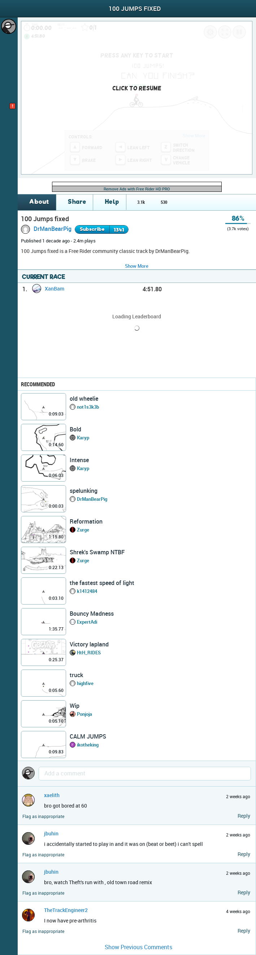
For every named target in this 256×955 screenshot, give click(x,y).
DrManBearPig (52, 229)
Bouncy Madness (92, 614)
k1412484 (87, 591)
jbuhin (51, 833)
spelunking (83, 491)
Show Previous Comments (138, 947)
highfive (85, 683)
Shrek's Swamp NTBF (97, 552)
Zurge (83, 530)
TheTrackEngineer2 (66, 910)
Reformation (86, 521)
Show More (136, 266)
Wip (74, 706)
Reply (244, 815)
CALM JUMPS (88, 736)
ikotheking (88, 745)
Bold (75, 429)
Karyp (83, 437)
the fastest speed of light (102, 583)
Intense (79, 460)
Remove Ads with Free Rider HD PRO (137, 189)
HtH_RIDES (89, 652)
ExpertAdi (87, 622)
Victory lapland (89, 644)
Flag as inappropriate (43, 816)
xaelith (52, 795)
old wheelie (84, 399)
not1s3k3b (88, 407)
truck (76, 675)
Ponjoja (84, 714)
